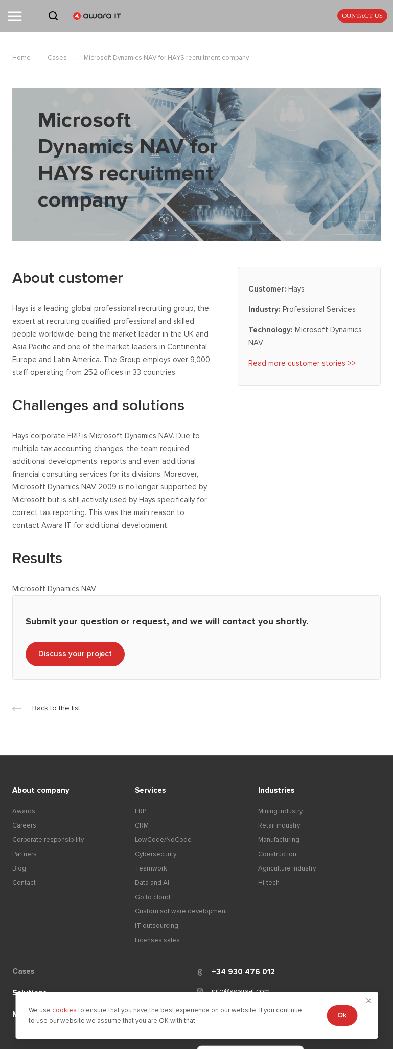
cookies (65, 1010)
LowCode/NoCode (163, 840)
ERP (140, 811)
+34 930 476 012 (243, 971)
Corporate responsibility (48, 840)
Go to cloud (152, 897)
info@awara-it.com (241, 991)
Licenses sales (157, 940)
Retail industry (279, 825)
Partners (24, 854)
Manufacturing (278, 840)
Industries (276, 790)
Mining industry (280, 811)
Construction (277, 854)
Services (150, 790)
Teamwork (151, 868)
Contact (24, 883)
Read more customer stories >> (302, 363)
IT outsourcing (156, 926)
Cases (23, 971)
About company (41, 790)
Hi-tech (269, 883)
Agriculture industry (287, 868)
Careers (24, 825)
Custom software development (181, 911)
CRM (142, 825)
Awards (23, 811)
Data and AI (152, 883)
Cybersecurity (155, 854)
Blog (19, 868)
